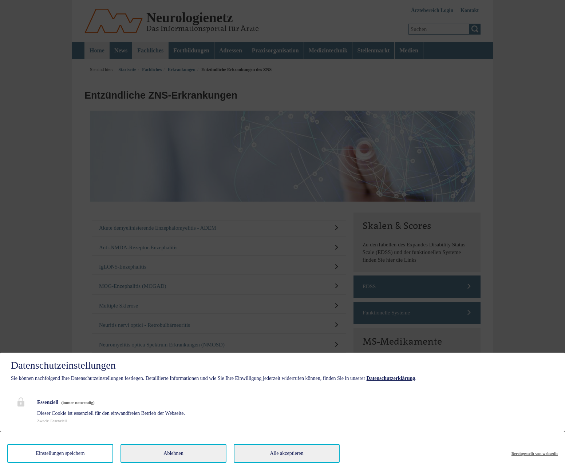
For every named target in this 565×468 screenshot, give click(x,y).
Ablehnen (173, 453)
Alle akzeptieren (286, 453)
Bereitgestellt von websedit (534, 453)
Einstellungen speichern (60, 453)
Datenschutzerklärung (391, 378)
